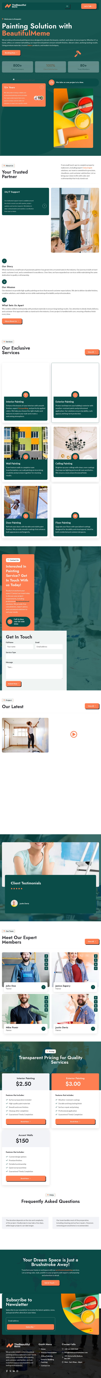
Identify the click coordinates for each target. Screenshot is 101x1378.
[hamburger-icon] (67, 6)
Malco (30, 45)
